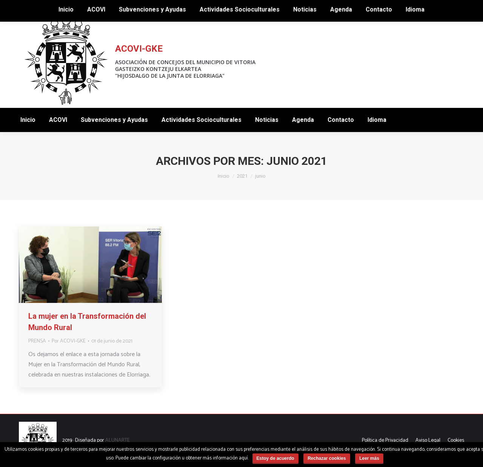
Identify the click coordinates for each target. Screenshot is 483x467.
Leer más (369, 458)
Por (69, 341)
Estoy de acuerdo (275, 458)
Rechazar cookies (327, 458)
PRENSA (37, 341)
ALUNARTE (117, 440)
